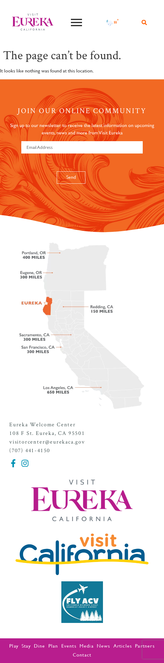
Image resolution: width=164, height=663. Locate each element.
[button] (144, 22)
